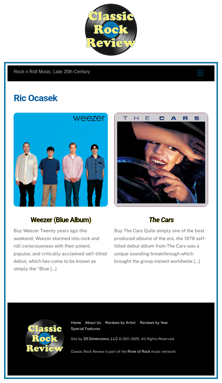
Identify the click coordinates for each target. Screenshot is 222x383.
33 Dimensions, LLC (100, 339)
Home (76, 322)
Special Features (85, 329)
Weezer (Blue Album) (61, 220)
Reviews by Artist (120, 322)
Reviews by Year (154, 322)
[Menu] (200, 73)
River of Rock (138, 351)
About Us (93, 322)
